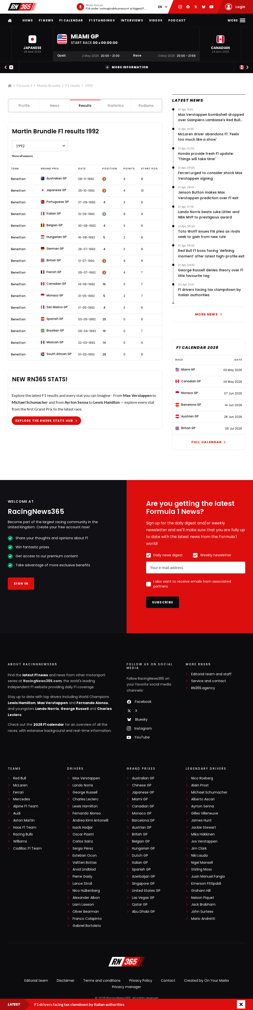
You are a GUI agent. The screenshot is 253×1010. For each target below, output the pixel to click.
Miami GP (140, 799)
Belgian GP (141, 841)
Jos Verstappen (204, 841)
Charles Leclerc (86, 799)
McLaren (20, 785)
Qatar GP (140, 904)
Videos (155, 20)
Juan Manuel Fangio (208, 876)
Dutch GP (140, 855)
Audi (16, 813)
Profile (24, 105)
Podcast (177, 20)
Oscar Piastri (83, 834)
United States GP (146, 891)
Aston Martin (24, 820)
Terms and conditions (102, 980)
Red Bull (19, 778)
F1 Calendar (71, 20)
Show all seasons (22, 156)
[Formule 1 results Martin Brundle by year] (40, 145)
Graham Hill (201, 891)
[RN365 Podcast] (111, 7)
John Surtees (202, 912)
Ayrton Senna (202, 806)
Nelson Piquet (202, 898)
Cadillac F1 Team (27, 848)
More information (126, 67)
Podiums (146, 105)
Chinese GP (141, 785)
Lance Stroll (82, 884)
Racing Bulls (23, 834)
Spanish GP (141, 869)
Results (85, 105)
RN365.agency (203, 688)
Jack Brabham (203, 904)
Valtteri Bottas (85, 863)
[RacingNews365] (126, 962)
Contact (168, 980)
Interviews (132, 20)
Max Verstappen (52, 702)
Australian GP (143, 778)
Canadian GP (143, 806)
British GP (140, 834)
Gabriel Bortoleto (87, 926)
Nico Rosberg (202, 778)
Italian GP (140, 863)
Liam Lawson (83, 904)
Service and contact (208, 681)
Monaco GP (141, 813)
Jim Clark (199, 848)
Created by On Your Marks (206, 980)
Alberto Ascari (203, 799)
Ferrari (18, 792)
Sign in (21, 583)
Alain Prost (200, 785)
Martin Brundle (48, 85)
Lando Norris (47, 708)
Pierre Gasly (82, 876)
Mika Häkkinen (203, 834)
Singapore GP (143, 884)
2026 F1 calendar (48, 724)
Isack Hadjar (83, 827)
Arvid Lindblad (84, 869)
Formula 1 (24, 85)
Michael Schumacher (209, 792)
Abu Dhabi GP (143, 912)
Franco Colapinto (87, 919)
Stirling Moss (201, 869)
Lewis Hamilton (22, 702)
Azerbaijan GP (143, 876)
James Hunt (201, 820)
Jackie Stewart (203, 827)
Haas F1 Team (24, 827)
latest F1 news (35, 675)
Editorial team (36, 980)
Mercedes (21, 799)
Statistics (115, 105)
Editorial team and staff (211, 674)
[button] (32, 44)
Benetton (18, 178)
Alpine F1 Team (25, 806)
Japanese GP (143, 792)
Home (27, 20)
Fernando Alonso (92, 702)
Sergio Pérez (83, 848)
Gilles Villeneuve (204, 813)
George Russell (75, 708)
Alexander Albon (86, 898)
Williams (20, 841)
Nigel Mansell (202, 863)
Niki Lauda (199, 855)
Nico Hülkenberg (86, 891)
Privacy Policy (140, 980)
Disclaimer (66, 980)
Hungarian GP (143, 848)
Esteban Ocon (85, 855)
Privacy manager (126, 986)
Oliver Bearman (86, 912)
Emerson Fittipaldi (206, 884)
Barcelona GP (143, 820)
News (54, 105)
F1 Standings (102, 20)
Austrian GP (141, 827)
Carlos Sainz (83, 841)
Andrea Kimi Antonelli (90, 820)
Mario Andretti (203, 919)
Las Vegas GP (143, 898)
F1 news (46, 20)
